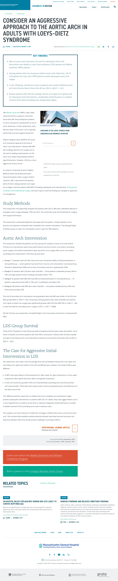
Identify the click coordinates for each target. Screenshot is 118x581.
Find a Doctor (91, 1)
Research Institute (102, 1)
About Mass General (40, 533)
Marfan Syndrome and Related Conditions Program (84, 501)
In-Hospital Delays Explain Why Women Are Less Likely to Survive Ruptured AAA (29, 502)
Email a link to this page (98, 47)
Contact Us (80, 533)
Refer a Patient (81, 1)
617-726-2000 (72, 560)
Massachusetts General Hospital (12, 1)
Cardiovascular (21, 13)
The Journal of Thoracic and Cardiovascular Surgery (80, 46)
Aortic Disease (8, 13)
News (59, 533)
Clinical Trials (70, 1)
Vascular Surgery (23, 515)
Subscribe (112, 1)
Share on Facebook (108, 47)
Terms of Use (69, 533)
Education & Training (58, 1)
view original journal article (56, 428)
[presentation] (58, 154)
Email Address (48, 143)
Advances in (42, 6)
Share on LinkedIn (113, 47)
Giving (52, 533)
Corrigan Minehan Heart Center (46, 471)
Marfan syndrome (13, 112)
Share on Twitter (103, 47)
